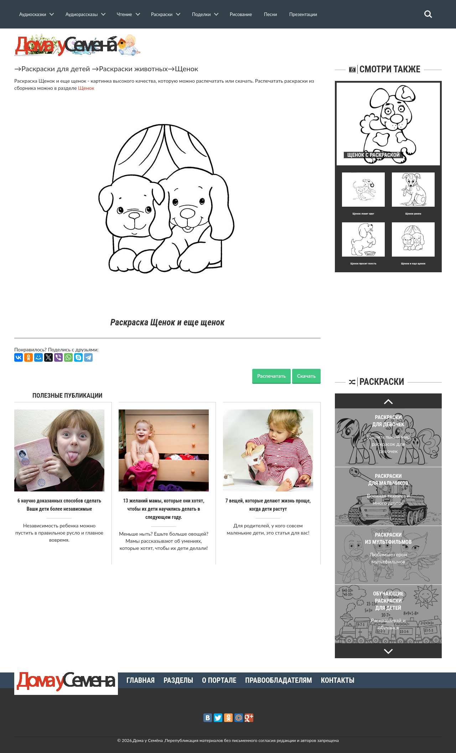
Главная (140, 680)
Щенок (186, 68)
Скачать (306, 376)
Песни (270, 14)
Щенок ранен (413, 213)
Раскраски (161, 14)
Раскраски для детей (55, 68)
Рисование (241, 14)
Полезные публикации (67, 395)
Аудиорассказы (82, 14)
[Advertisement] (388, 316)
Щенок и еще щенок (413, 263)
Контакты (337, 680)
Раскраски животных (133, 68)
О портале (219, 680)
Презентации (303, 14)
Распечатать (271, 376)
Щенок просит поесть (364, 263)
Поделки (201, 14)
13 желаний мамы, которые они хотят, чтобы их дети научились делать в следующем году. (163, 508)
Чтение (124, 14)
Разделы (178, 680)
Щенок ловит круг (363, 213)
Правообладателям (278, 680)
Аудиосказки (32, 14)
